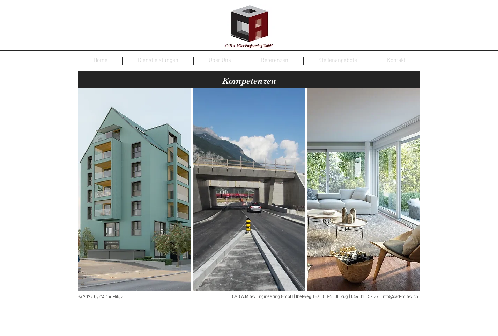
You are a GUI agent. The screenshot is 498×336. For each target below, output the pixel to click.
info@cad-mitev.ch (400, 297)
